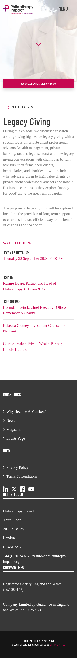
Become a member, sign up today (38, 83)
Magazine (13, 430)
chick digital (57, 644)
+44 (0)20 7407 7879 (19, 556)
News (10, 420)
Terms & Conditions (21, 476)
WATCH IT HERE (17, 243)
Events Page (15, 438)
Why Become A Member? (26, 411)
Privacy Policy (17, 467)
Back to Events (20, 107)
